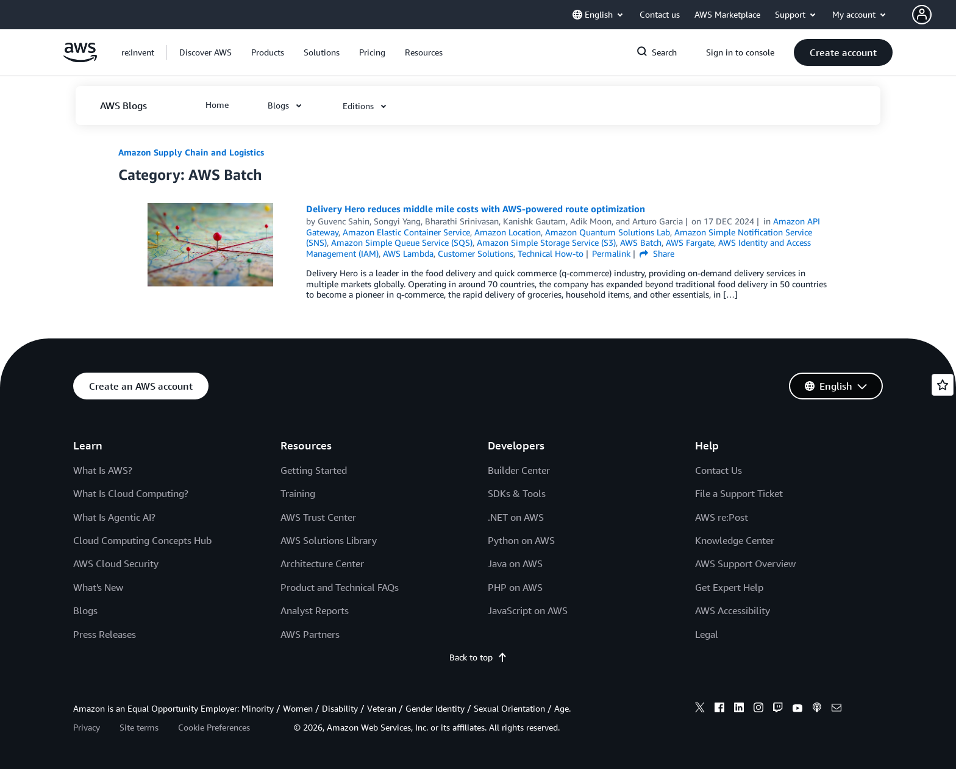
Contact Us (718, 470)
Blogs (85, 610)
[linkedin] (739, 709)
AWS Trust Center (318, 517)
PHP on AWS (515, 587)
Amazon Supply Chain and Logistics (191, 152)
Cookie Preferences (214, 727)
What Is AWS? (102, 470)
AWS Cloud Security (116, 563)
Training (297, 493)
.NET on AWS (516, 517)
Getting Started (313, 470)
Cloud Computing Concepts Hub (142, 540)
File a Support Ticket (739, 493)
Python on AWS (521, 540)
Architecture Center (322, 563)
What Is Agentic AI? (114, 517)
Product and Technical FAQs (339, 587)
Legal (706, 634)
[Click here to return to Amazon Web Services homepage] (80, 59)
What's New (98, 587)
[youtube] (797, 709)
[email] (836, 709)
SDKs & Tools (517, 493)
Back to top (478, 657)
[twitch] (778, 709)
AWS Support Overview (745, 563)
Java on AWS (515, 563)
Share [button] (657, 253)
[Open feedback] (943, 385)
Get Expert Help (729, 587)
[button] (934, 14)
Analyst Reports (314, 610)
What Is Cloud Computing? (130, 493)
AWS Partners (310, 634)
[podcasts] (817, 709)
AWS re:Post (721, 517)
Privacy (86, 727)
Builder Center (519, 470)
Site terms (139, 727)
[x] (700, 709)
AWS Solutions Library (328, 540)
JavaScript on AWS (528, 610)
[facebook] (719, 709)
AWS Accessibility (732, 610)
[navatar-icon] (922, 14)
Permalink (611, 253)
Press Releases (104, 634)
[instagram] (758, 709)
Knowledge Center (734, 540)
